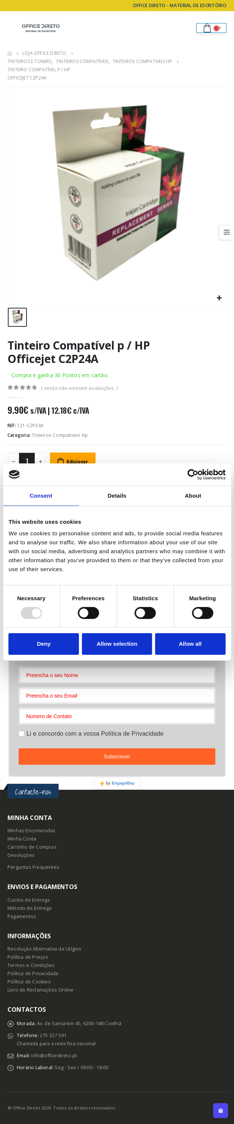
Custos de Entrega (28, 900)
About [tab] (193, 495)
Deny (44, 644)
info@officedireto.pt (54, 1055)
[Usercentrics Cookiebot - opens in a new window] (192, 474)
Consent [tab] (40, 495)
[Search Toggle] (185, 28)
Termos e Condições (31, 965)
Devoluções (21, 855)
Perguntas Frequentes (33, 867)
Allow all (190, 644)
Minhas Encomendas (31, 830)
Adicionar (77, 461)
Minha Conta (21, 839)
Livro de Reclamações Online (40, 990)
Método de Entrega (29, 908)
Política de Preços (28, 957)
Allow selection (117, 644)
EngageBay (123, 783)
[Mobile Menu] (13, 28)
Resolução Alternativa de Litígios (44, 949)
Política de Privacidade (33, 973)
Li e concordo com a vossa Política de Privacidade (94, 733)
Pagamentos (21, 916)
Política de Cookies (29, 982)
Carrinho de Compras (32, 847)
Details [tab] (117, 495)
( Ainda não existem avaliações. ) (79, 388)
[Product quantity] (27, 461)
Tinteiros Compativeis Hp (60, 435)
